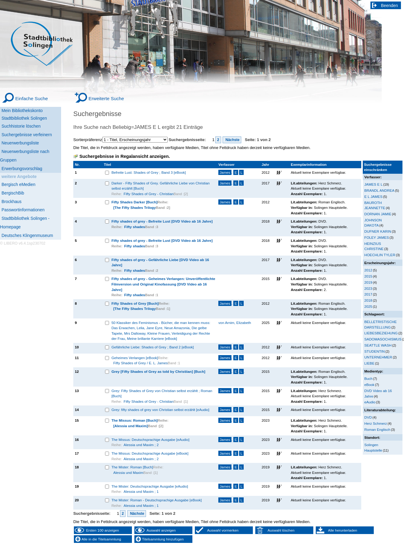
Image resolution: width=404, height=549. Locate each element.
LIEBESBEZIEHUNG (381, 333)
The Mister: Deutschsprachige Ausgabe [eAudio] (149, 486)
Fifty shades (134, 227)
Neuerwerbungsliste (20, 142)
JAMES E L (373, 184)
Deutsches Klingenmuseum (27, 235)
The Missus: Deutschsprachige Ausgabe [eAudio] (150, 440)
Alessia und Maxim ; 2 (141, 445)
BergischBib (13, 193)
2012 (368, 270)
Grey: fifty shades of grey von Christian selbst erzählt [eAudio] (160, 410)
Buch (368, 378)
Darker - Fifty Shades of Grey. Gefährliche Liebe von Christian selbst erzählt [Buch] (160, 186)
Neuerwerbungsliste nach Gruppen (24, 155)
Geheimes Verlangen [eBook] (134, 358)
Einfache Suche (31, 98)
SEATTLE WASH (377, 345)
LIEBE (369, 363)
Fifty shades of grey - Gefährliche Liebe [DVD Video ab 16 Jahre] (160, 262)
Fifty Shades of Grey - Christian (148, 194)
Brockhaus (11, 201)
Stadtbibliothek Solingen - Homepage (24, 222)
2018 (368, 300)
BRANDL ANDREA (379, 190)
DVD (368, 417)
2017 (368, 294)
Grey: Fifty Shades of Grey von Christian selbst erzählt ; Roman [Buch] (161, 393)
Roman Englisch (377, 429)
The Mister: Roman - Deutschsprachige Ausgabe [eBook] (156, 500)
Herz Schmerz (375, 423)
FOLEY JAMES (376, 237)
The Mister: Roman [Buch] (132, 467)
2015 (368, 276)
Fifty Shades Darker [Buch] (134, 202)
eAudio (370, 402)
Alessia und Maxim (128, 472)
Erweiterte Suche (106, 98)
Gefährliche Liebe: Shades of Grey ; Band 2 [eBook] (152, 347)
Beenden (389, 5)
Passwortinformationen (23, 209)
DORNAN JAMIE (377, 214)
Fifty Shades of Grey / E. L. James (140, 363)
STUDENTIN (374, 351)
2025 (368, 306)
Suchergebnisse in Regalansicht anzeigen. (124, 156)
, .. (231, 371)
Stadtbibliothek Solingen (24, 118)
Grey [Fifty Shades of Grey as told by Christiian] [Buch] (158, 371)
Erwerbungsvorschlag (22, 168)
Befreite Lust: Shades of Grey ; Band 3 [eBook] (148, 172)
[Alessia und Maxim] (130, 426)
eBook (369, 385)
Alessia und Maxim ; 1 (141, 491)
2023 (368, 288)
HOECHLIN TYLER (379, 255)
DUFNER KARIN (377, 231)
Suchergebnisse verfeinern (27, 134)
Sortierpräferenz (87, 139)
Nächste (232, 140)
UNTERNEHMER (378, 357)
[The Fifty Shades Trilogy (134, 207)
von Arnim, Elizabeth (234, 323)
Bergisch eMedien (18, 184)
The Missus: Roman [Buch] (134, 420)
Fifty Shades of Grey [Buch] (134, 303)
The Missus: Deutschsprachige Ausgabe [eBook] (149, 453)
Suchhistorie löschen (21, 126)
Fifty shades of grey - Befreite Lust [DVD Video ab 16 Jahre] (162, 221)
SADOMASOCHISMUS (383, 339)
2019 (368, 282)
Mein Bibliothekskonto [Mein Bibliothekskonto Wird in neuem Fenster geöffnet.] (22, 110)
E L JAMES (373, 196)
